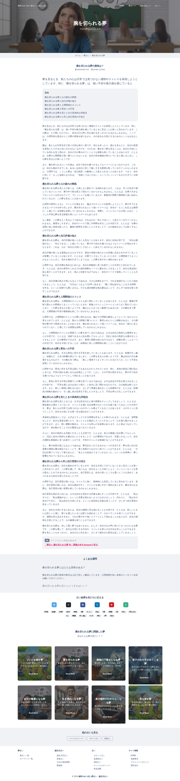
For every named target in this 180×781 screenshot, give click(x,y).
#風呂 (75, 612)
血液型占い (98, 759)
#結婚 (53, 612)
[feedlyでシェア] (125, 604)
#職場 (74, 616)
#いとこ (89, 612)
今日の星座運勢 (63, 762)
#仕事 (61, 612)
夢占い (86, 55)
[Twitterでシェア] (54, 604)
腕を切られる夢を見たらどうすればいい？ (65, 586)
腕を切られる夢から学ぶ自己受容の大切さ (65, 117)
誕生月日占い (62, 755)
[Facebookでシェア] (82, 604)
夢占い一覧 (24, 755)
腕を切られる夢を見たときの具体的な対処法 (66, 113)
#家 (104, 612)
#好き (112, 616)
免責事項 (134, 759)
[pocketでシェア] (111, 604)
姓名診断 (97, 769)
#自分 (68, 612)
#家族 (110, 612)
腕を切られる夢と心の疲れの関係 (60, 97)
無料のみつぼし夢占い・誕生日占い (32, 6)
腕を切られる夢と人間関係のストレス (63, 105)
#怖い (99, 616)
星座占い (107, 738)
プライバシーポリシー (140, 762)
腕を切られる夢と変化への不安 (59, 109)
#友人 (123, 612)
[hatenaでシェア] (97, 604)
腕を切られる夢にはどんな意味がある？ (63, 567)
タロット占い (94, 738)
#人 (67, 616)
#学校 (46, 612)
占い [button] (157, 6)
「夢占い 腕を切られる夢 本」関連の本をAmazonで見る (71, 545)
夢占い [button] (131, 6)
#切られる (132, 612)
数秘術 (59, 765)
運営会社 (134, 765)
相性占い (97, 762)
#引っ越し (82, 616)
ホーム (78, 55)
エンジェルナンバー (76, 738)
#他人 (97, 612)
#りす (91, 616)
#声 (105, 616)
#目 (117, 612)
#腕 (82, 612)
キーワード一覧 (26, 759)
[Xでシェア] (68, 604)
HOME (121, 6)
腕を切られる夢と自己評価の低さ (60, 101)
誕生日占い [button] (144, 6)
